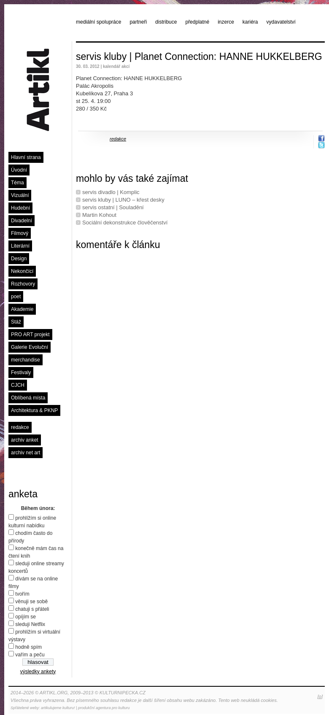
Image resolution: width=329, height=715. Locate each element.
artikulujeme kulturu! (58, 708)
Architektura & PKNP (34, 410)
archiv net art (25, 453)
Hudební (20, 208)
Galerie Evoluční (29, 347)
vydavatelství (281, 22)
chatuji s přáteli (32, 609)
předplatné (197, 22)
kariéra (250, 22)
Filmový (19, 233)
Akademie (22, 309)
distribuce (166, 22)
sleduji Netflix (30, 624)
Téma (17, 183)
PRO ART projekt (30, 334)
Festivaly (21, 372)
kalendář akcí (116, 66)
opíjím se (25, 617)
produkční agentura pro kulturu (104, 708)
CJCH (17, 385)
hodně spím (28, 647)
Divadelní (21, 221)
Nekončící (22, 271)
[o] (320, 696)
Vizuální (20, 195)
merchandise (25, 360)
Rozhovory (23, 284)
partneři (138, 22)
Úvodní (19, 170)
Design (19, 259)
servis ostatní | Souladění (113, 207)
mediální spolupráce (98, 22)
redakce (20, 427)
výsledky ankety (38, 672)
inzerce (226, 22)
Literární (20, 246)
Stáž (16, 322)
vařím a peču (29, 655)
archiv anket (24, 440)
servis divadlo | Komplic (111, 192)
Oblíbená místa (28, 398)
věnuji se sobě (31, 601)
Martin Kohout (99, 215)
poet (16, 296)
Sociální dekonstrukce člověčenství (124, 222)
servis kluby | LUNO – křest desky (123, 200)
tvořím (22, 594)
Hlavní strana (26, 157)
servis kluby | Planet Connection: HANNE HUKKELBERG (199, 56)
